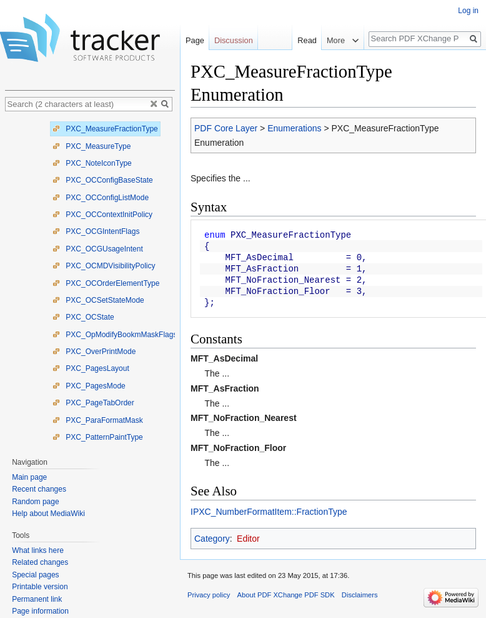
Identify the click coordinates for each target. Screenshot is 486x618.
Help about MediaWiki (48, 513)
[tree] (90, 281)
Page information (40, 611)
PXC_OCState (83, 317)
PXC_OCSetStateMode (98, 300)
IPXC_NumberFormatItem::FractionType (269, 512)
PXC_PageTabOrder (93, 402)
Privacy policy (208, 595)
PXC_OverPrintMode (94, 351)
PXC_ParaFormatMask (97, 420)
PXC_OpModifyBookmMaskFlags (114, 334)
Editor (248, 539)
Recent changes (39, 489)
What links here (38, 550)
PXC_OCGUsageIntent (97, 248)
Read (307, 40)
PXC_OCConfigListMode (100, 197)
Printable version (39, 586)
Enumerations (294, 128)
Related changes (40, 562)
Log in (468, 10)
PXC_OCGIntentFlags (95, 231)
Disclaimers (360, 595)
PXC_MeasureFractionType (105, 128)
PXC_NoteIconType (92, 163)
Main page (29, 477)
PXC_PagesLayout (90, 368)
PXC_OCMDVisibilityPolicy (103, 265)
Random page (35, 501)
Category (212, 539)
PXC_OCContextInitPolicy (102, 214)
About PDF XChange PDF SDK (286, 595)
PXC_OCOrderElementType (105, 283)
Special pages (35, 574)
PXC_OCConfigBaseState (102, 180)
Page (195, 40)
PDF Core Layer (225, 128)
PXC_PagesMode (89, 385)
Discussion (233, 40)
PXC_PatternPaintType (97, 437)
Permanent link (37, 599)
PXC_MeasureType (91, 146)
